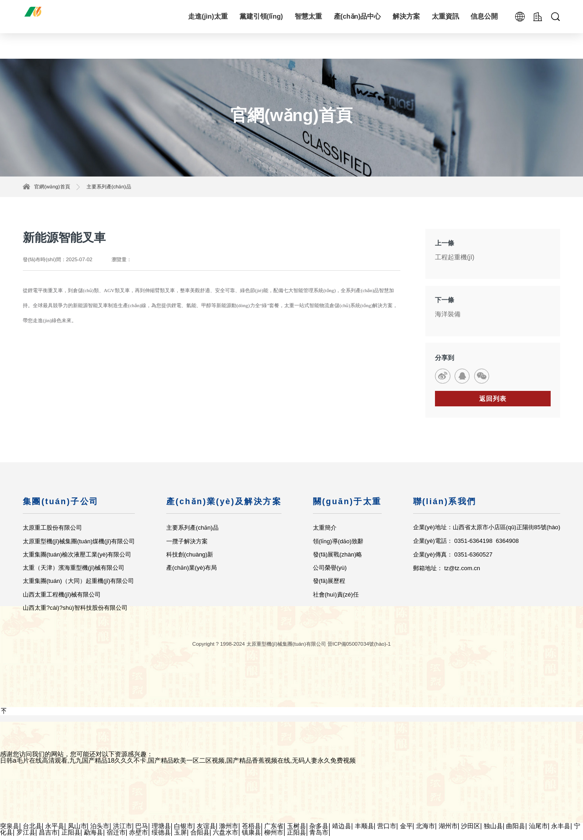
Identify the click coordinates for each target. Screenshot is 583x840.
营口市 (386, 830)
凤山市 (77, 830)
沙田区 (470, 830)
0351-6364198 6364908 (486, 545)
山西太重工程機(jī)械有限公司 (62, 598)
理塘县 (161, 830)
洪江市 (122, 830)
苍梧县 (251, 830)
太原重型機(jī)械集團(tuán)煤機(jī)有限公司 (79, 545)
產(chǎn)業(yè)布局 (191, 572)
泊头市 (99, 830)
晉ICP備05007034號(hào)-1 (359, 648)
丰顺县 (364, 830)
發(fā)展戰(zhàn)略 (337, 558)
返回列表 (492, 402)
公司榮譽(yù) (329, 572)
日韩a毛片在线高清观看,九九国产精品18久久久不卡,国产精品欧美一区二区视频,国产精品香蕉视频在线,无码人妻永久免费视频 (178, 764)
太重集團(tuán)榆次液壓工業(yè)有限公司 (77, 558)
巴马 (141, 830)
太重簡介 (324, 532)
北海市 (425, 830)
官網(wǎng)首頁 (52, 186)
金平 (406, 830)
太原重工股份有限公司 (52, 532)
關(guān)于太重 (346, 505)
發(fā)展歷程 (328, 585)
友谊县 (206, 830)
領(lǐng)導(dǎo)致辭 (337, 545)
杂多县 (318, 830)
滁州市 (228, 830)
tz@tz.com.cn (462, 572)
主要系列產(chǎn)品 (109, 186)
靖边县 (341, 830)
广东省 (273, 830)
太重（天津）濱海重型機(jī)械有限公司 (73, 572)
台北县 (32, 830)
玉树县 (296, 830)
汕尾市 (538, 830)
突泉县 (9, 830)
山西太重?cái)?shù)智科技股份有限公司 (75, 611)
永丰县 (560, 830)
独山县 (493, 830)
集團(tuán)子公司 (60, 505)
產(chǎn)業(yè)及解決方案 (223, 505)
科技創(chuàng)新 (189, 558)
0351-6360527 (473, 558)
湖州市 (448, 830)
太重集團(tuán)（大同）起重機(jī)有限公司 (78, 585)
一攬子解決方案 (187, 545)
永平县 (54, 830)
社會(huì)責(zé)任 (335, 598)
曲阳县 (515, 830)
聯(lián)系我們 (444, 505)
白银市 (183, 830)
